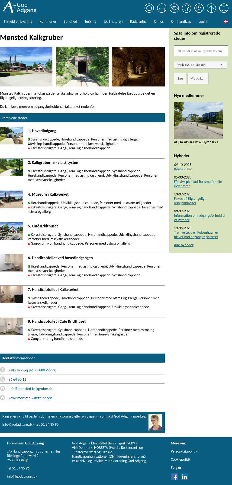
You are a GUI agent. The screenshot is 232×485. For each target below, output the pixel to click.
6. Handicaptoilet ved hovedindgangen (60, 257)
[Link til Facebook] (175, 479)
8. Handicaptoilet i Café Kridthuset (57, 321)
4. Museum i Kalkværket (48, 194)
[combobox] (200, 65)
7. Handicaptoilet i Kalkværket (53, 289)
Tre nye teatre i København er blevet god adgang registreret (196, 234)
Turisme (90, 21)
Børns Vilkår (183, 169)
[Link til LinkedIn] (184, 479)
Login (203, 21)
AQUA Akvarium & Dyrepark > (196, 142)
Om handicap (181, 21)
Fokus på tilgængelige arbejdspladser (190, 200)
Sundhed (70, 21)
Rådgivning (138, 21)
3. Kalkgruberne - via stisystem (53, 162)
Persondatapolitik (184, 451)
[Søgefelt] (201, 51)
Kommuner (47, 21)
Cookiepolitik (181, 459)
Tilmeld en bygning (18, 21)
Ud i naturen (113, 21)
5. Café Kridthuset (43, 226)
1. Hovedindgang (42, 130)
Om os (159, 21)
